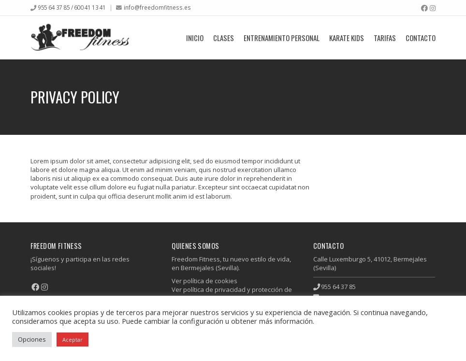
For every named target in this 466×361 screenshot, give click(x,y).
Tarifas (385, 37)
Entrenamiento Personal (282, 37)
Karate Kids (346, 37)
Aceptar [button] (72, 339)
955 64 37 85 (338, 286)
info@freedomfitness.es (157, 7)
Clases (223, 37)
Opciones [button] (32, 339)
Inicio (195, 37)
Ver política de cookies (204, 280)
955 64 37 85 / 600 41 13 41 (72, 7)
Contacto (421, 37)
